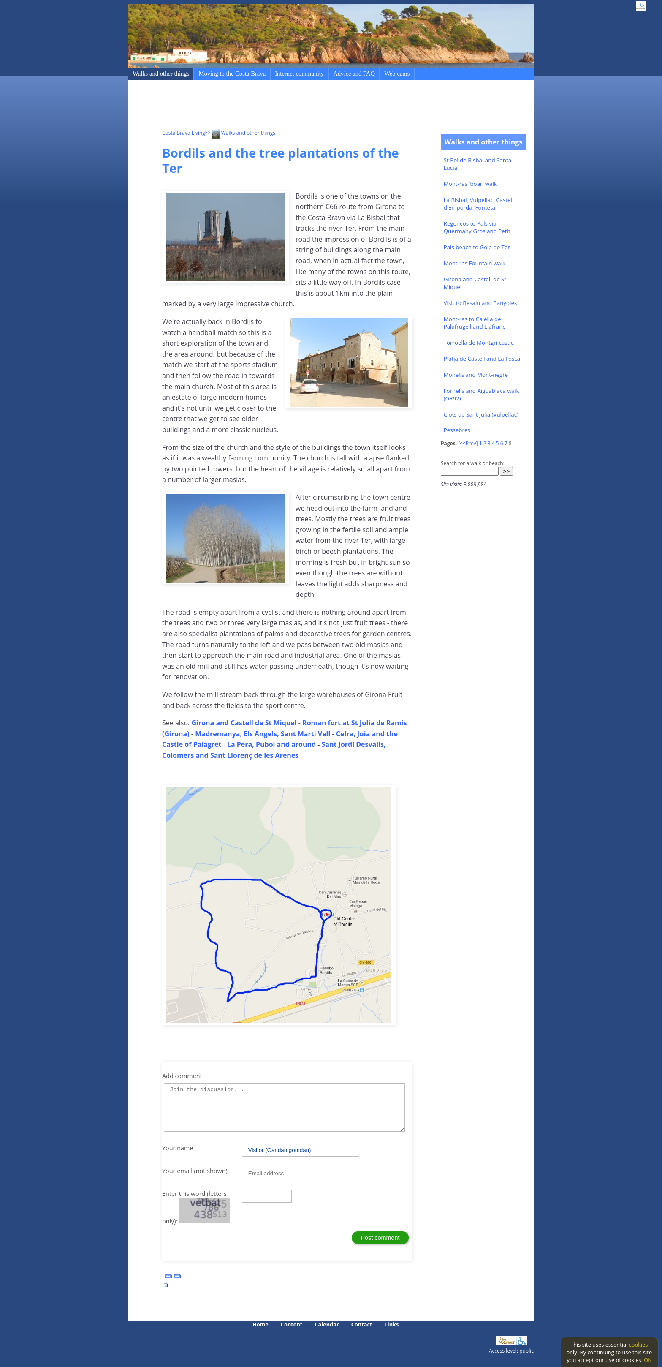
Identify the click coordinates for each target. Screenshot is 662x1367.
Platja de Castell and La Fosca (482, 358)
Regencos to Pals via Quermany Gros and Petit (477, 227)
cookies (638, 1344)
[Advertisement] (315, 106)
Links (392, 1324)
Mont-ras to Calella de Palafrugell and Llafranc (474, 322)
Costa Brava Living (183, 132)
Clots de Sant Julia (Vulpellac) (481, 414)
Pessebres (457, 430)
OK (647, 1360)
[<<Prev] (468, 443)
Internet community (299, 73)
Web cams (397, 73)
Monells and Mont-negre (476, 375)
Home (260, 1324)
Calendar (327, 1324)
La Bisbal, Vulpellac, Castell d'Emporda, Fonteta (479, 203)
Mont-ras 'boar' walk (470, 184)
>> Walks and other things (240, 132)
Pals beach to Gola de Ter (477, 247)
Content (292, 1324)
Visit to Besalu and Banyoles (480, 303)
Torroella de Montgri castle (479, 342)
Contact (361, 1324)
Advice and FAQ (354, 73)
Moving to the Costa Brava (232, 73)
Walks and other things (161, 73)
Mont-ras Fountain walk (474, 263)
